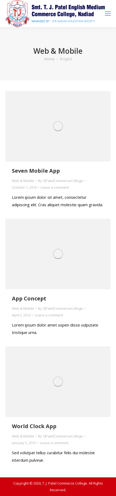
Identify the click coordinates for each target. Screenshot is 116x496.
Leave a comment (55, 187)
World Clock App (34, 426)
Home (49, 58)
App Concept (29, 298)
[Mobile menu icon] (108, 13)
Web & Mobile (23, 180)
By (60, 180)
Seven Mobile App (36, 170)
